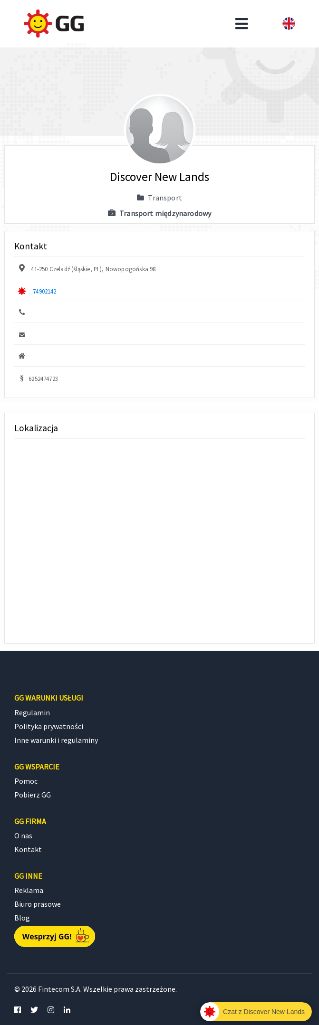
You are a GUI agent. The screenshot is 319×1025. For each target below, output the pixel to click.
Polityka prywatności (48, 726)
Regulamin (32, 712)
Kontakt (28, 849)
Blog (22, 917)
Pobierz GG (32, 794)
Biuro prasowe (37, 904)
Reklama (28, 890)
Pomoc (26, 781)
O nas (23, 835)
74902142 (44, 291)
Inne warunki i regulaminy (56, 740)
